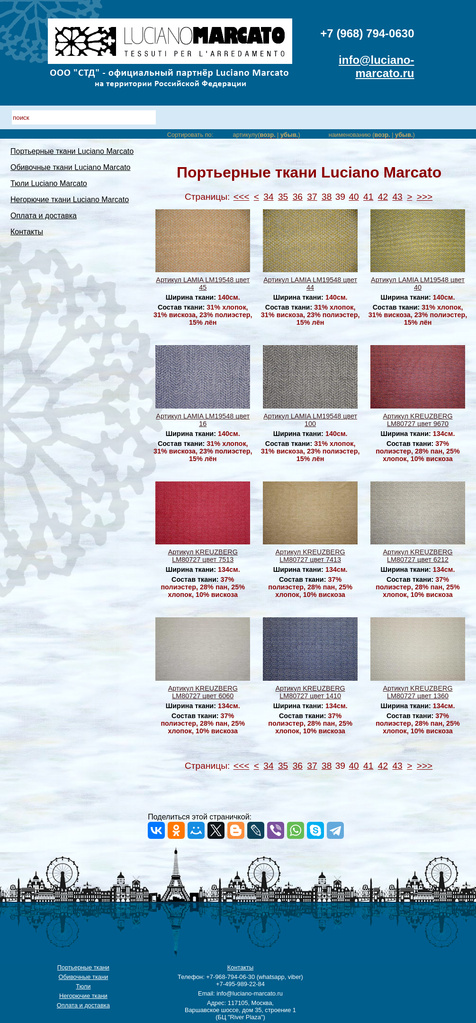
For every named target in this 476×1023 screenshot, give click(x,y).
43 (397, 197)
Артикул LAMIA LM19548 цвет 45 (203, 283)
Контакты (26, 232)
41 (368, 197)
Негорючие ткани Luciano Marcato (69, 200)
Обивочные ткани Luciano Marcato (70, 167)
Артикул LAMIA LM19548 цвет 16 (203, 419)
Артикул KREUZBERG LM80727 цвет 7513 (203, 555)
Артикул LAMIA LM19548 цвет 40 (418, 283)
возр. (267, 134)
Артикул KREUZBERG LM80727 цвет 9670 (417, 419)
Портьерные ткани (83, 967)
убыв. (289, 134)
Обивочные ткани (83, 976)
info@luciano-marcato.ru (376, 66)
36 (298, 197)
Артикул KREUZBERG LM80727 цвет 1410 (310, 692)
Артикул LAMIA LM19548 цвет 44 (310, 283)
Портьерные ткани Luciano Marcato (72, 151)
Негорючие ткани (83, 995)
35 (283, 197)
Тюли (83, 986)
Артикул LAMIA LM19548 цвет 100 (310, 419)
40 (354, 197)
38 (327, 197)
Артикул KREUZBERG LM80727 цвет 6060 (203, 692)
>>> (425, 197)
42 (383, 197)
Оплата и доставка (43, 216)
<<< (242, 197)
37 (312, 197)
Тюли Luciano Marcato (48, 183)
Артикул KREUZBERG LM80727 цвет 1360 (417, 692)
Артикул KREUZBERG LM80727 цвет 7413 (310, 555)
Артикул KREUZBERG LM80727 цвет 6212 (417, 555)
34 (268, 197)
